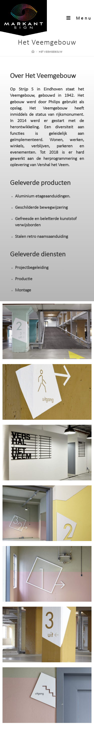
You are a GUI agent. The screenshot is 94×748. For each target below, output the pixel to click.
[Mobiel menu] (79, 18)
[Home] (33, 52)
